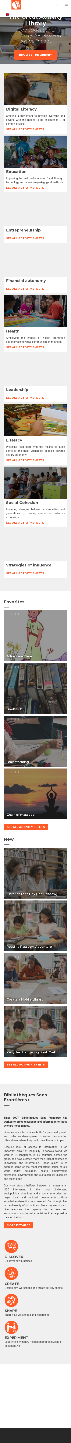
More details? (18, 1225)
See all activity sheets (25, 129)
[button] (66, 4)
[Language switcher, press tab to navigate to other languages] (8, 14)
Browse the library (35, 54)
